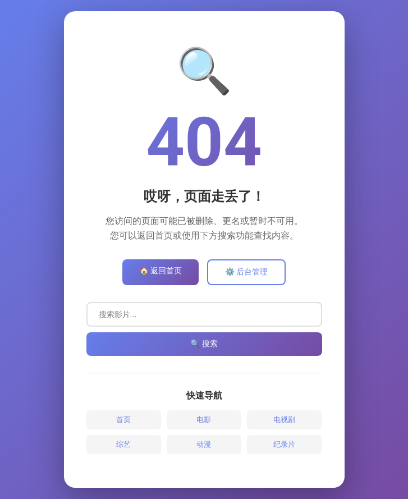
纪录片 (284, 444)
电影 (203, 419)
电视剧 (284, 419)
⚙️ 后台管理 (246, 271)
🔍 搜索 (204, 343)
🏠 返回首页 (160, 270)
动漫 (203, 444)
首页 (123, 419)
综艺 (123, 444)
